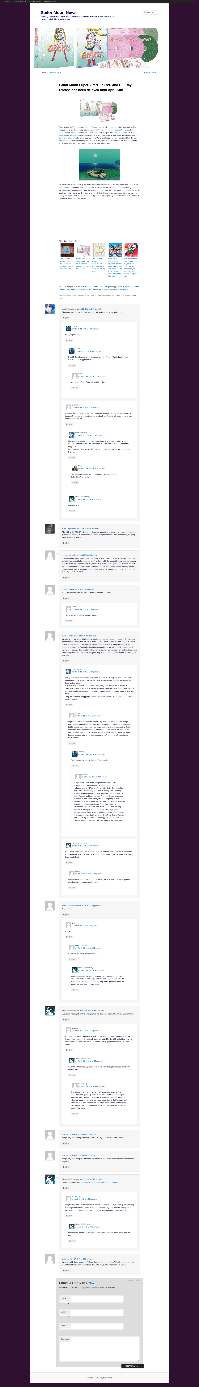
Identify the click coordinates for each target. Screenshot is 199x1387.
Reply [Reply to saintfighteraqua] (66, 318)
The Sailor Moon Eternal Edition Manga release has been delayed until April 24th (66, 264)
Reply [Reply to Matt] (75, 482)
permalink (124, 289)
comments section (66, 138)
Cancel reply (135, 1281)
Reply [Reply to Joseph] (69, 340)
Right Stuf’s (74, 135)
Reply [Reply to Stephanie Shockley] (72, 511)
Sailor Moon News (50, 1)
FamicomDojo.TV (20, 1)
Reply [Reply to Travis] (66, 598)
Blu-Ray (121, 287)
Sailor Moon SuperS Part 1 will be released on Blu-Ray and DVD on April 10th (82, 264)
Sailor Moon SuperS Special (77, 289)
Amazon (62, 135)
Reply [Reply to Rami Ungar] (66, 543)
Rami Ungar (66, 529)
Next (155, 73)
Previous (146, 73)
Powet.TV (8, 1)
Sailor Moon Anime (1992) (99, 287)
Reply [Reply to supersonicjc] (69, 424)
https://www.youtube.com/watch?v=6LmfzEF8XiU (100, 1182)
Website (64, 1326)
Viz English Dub (95, 289)
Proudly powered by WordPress (99, 1378)
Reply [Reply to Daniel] (66, 1270)
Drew (90, 1283)
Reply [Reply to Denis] (69, 937)
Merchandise (83, 287)
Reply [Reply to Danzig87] (66, 1143)
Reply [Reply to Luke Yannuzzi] (66, 914)
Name (65, 1299)
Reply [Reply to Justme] (72, 743)
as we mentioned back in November (115, 130)
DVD (127, 287)
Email (65, 1313)
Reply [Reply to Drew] (75, 388)
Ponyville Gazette (35, 1)
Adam (106, 289)
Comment (65, 1339)
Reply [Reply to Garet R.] (66, 661)
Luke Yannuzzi (68, 906)
